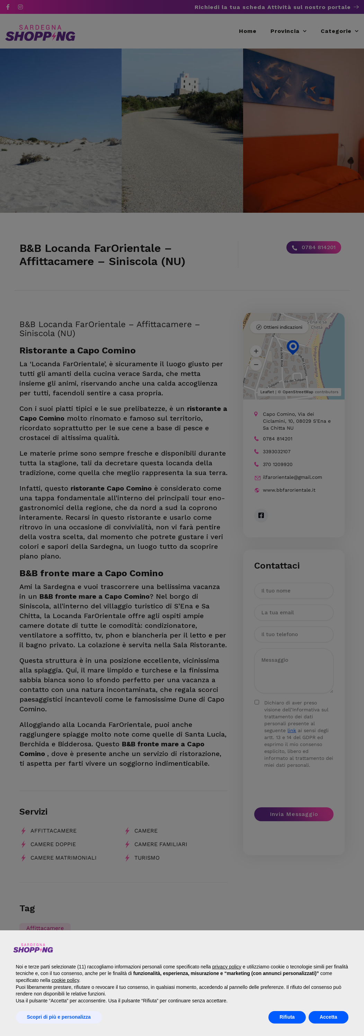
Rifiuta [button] (287, 1017)
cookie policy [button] (65, 980)
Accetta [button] (328, 1017)
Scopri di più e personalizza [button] (59, 1017)
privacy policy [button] (226, 966)
